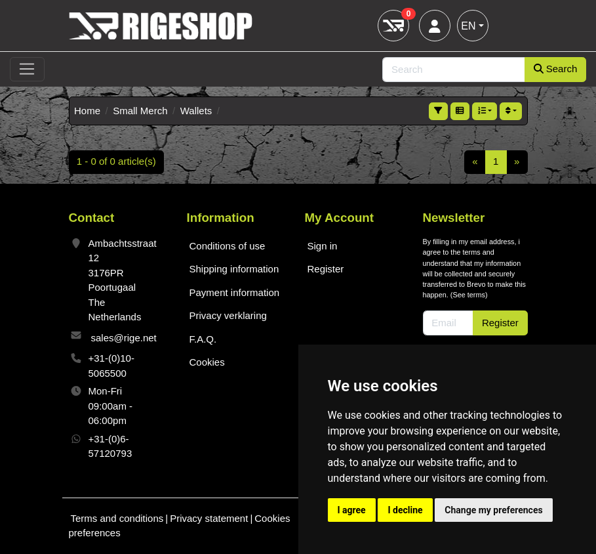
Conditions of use (227, 245)
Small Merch (140, 110)
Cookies (207, 362)
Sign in (323, 245)
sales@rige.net (124, 337)
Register (326, 268)
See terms (468, 295)
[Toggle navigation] (27, 69)
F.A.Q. (203, 339)
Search (556, 68)
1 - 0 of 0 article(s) (116, 161)
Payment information (234, 292)
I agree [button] (352, 510)
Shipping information (234, 268)
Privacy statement (209, 518)
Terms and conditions (117, 518)
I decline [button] (404, 510)
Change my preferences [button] (493, 510)
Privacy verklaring (228, 315)
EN (468, 26)
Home (87, 110)
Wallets (196, 110)
